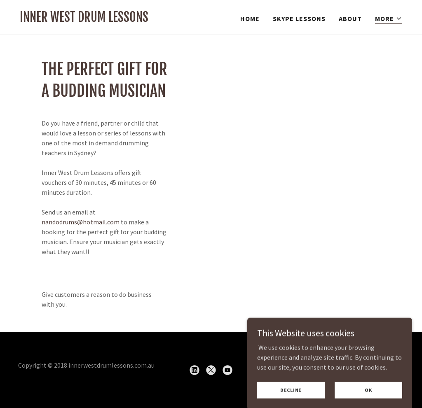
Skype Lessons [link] (299, 18)
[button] (388, 19)
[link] (84, 19)
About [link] (350, 18)
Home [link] (250, 18)
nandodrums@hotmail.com (81, 222)
